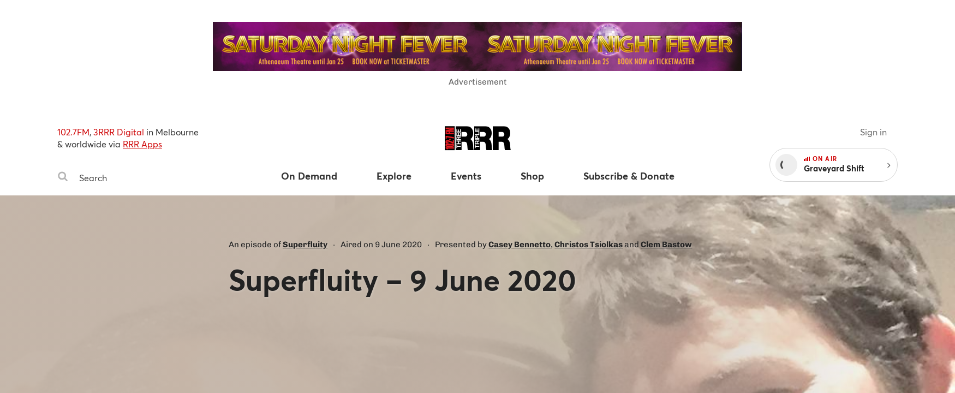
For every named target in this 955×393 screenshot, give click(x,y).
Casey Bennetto (519, 244)
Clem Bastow (666, 244)
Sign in (873, 132)
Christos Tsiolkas (588, 244)
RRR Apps (142, 144)
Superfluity (305, 244)
